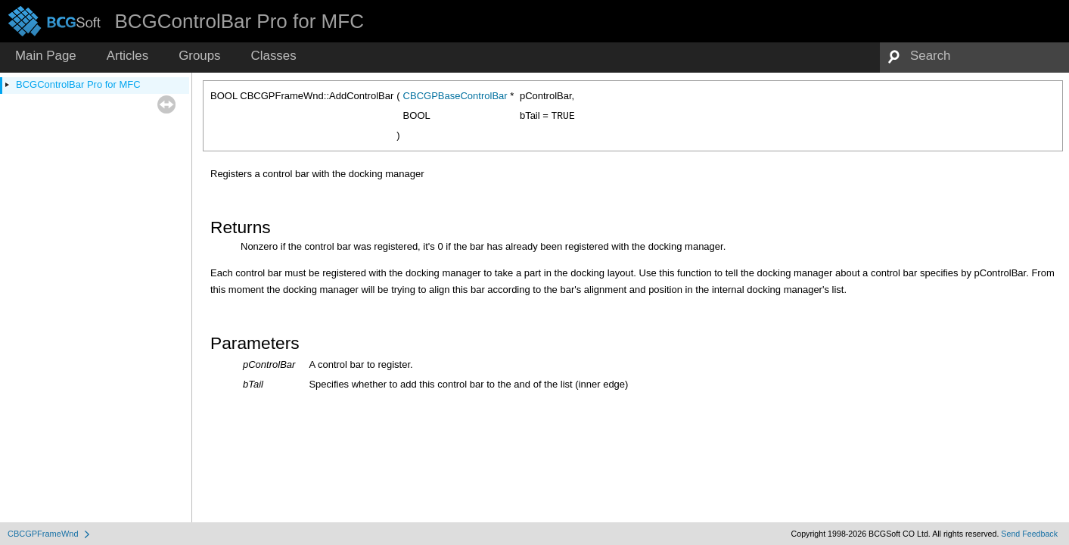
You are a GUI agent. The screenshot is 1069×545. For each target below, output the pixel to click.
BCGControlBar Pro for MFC (78, 84)
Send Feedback (1029, 533)
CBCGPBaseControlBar (455, 95)
